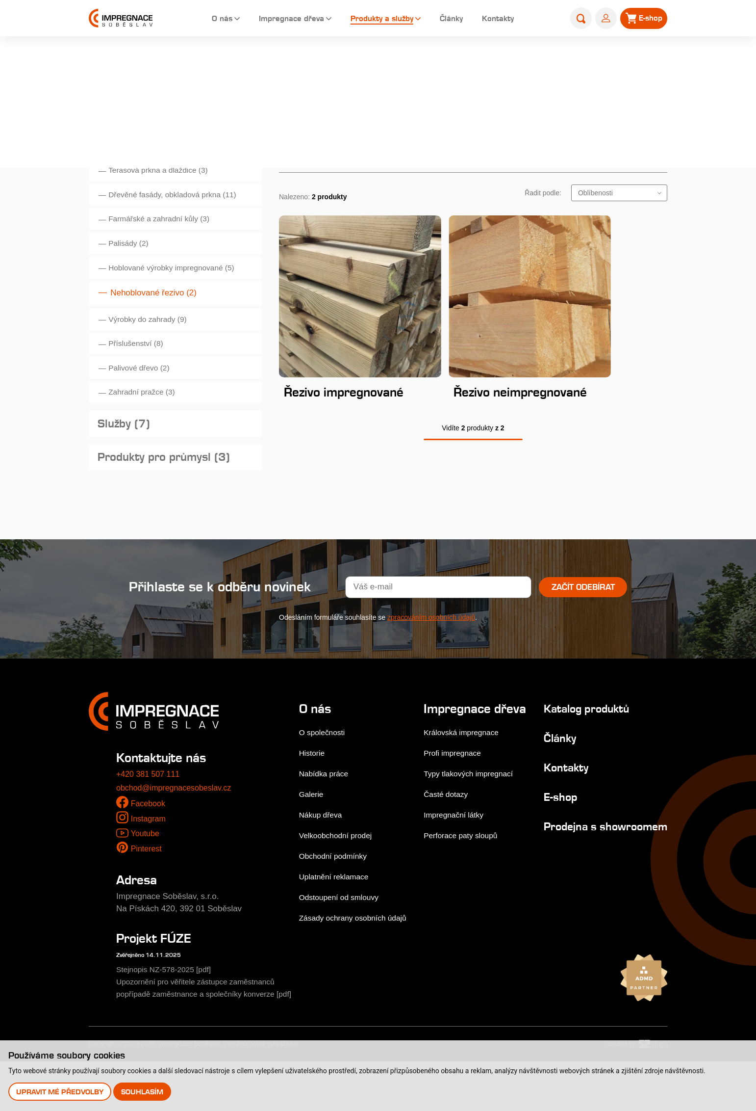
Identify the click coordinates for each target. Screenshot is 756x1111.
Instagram (149, 855)
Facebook (149, 840)
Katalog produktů (582, 745)
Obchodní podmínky (336, 893)
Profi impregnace (455, 804)
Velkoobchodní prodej (339, 872)
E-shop (552, 833)
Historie (313, 789)
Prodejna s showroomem (571, 869)
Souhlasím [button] (144, 1091)
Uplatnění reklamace (337, 913)
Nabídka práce (326, 810)
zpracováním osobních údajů (431, 654)
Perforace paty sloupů (464, 886)
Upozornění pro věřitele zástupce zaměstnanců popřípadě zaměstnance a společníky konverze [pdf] (203, 1031)
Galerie (312, 831)
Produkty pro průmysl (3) (169, 492)
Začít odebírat (583, 624)
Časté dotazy (448, 845)
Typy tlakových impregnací (473, 824)
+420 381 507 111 (150, 811)
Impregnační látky (457, 866)
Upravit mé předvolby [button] (60, 1091)
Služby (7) (126, 455)
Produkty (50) (138, 145)
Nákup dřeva (322, 851)
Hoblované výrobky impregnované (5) (179, 284)
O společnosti (324, 769)
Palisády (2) (132, 256)
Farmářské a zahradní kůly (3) (166, 229)
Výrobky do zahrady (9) (153, 338)
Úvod (458, 62)
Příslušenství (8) (140, 365)
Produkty (566, 62)
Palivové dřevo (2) (143, 392)
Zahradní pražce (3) (146, 419)
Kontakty (498, 19)
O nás (201, 19)
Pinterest (147, 885)
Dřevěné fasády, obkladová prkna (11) (180, 202)
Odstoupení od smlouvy (343, 934)
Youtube (145, 870)
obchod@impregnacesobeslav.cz (177, 824)
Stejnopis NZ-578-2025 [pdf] (168, 1006)
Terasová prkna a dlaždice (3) (165, 175)
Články (448, 19)
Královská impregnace (465, 783)
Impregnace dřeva (275, 19)
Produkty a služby (373, 19)
